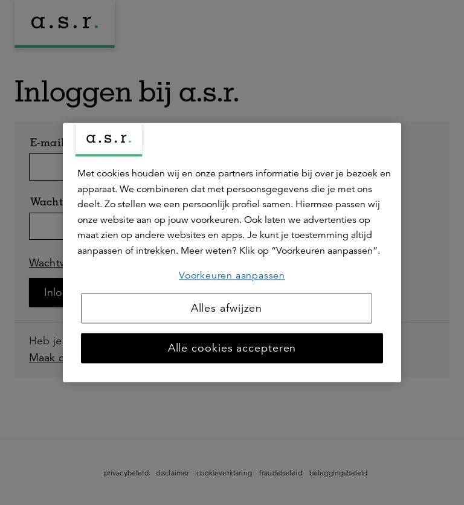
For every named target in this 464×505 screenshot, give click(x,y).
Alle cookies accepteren (232, 348)
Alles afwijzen (227, 308)
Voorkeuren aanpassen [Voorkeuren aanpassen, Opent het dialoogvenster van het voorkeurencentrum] (232, 275)
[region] (232, 252)
